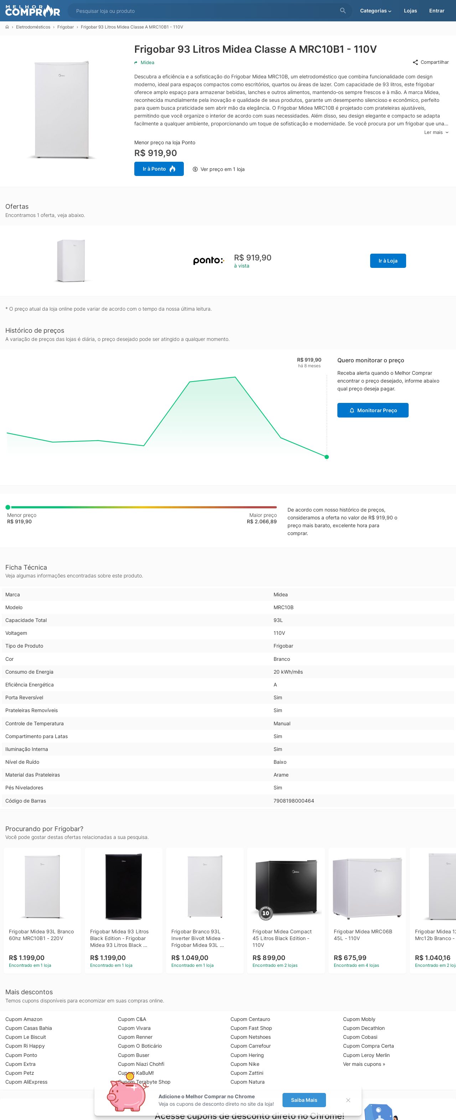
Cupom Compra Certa (368, 1046)
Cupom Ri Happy (25, 1046)
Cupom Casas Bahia (28, 1028)
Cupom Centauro (250, 1019)
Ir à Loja (388, 261)
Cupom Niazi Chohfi (141, 1064)
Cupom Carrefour (250, 1046)
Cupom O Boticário (140, 1046)
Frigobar (65, 27)
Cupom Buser (133, 1055)
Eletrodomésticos (33, 27)
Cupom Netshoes (250, 1037)
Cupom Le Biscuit (25, 1037)
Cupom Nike (244, 1064)
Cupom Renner (135, 1037)
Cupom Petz (19, 1073)
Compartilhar (430, 62)
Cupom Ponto (21, 1055)
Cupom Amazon (23, 1019)
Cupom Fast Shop (251, 1028)
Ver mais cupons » (364, 1064)
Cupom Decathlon (364, 1028)
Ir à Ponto (159, 168)
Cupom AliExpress (26, 1082)
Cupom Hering (247, 1055)
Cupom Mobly (359, 1019)
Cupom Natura (247, 1082)
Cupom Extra (20, 1064)
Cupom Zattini (246, 1073)
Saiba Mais (304, 1100)
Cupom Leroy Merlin (366, 1055)
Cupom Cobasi (360, 1037)
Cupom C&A (132, 1019)
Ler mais (436, 132)
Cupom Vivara (134, 1028)
